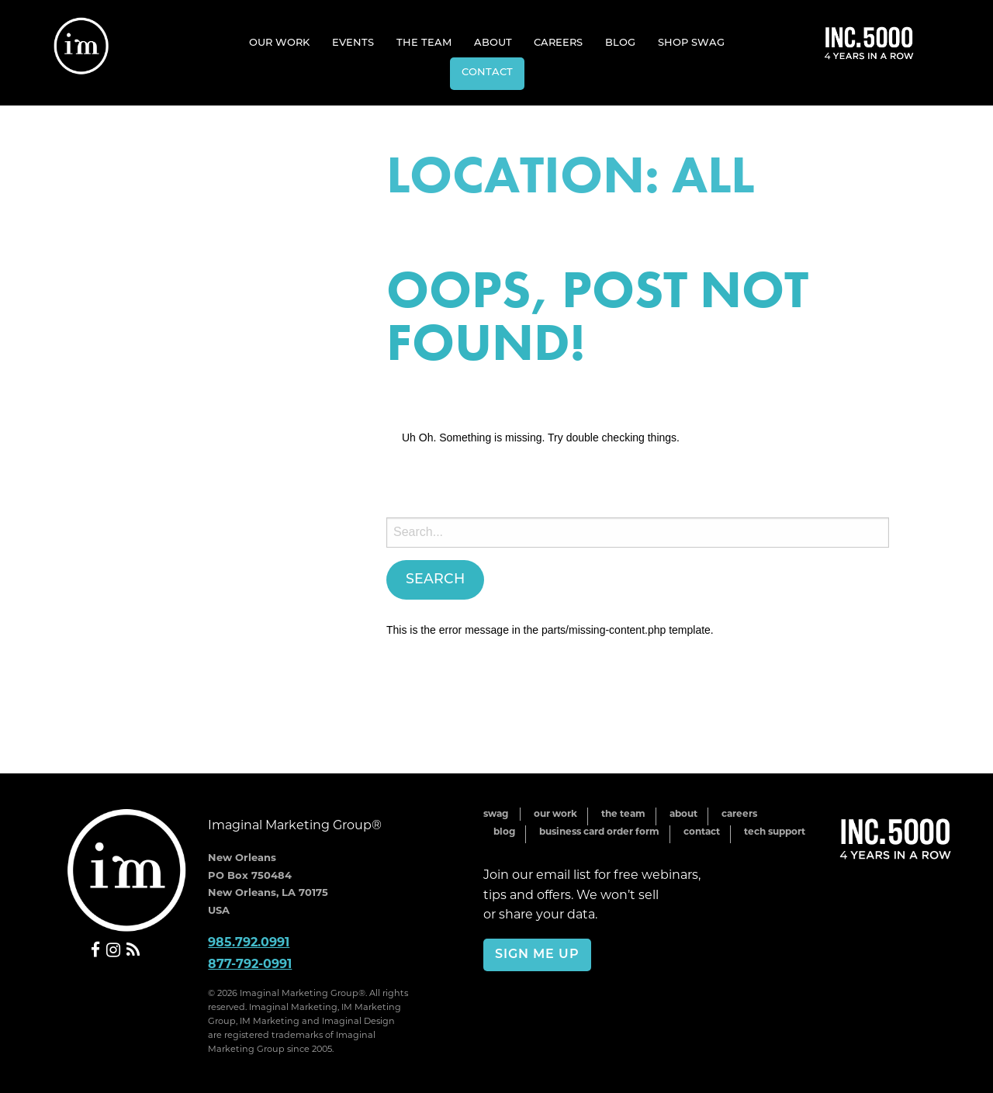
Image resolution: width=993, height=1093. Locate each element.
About (493, 43)
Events (353, 43)
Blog (620, 43)
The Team (424, 43)
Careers (558, 43)
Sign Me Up (537, 955)
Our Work (279, 43)
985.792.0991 (248, 942)
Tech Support (774, 831)
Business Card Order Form (599, 831)
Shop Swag (691, 43)
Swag (495, 813)
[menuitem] (279, 42)
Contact (487, 72)
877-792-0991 (250, 963)
